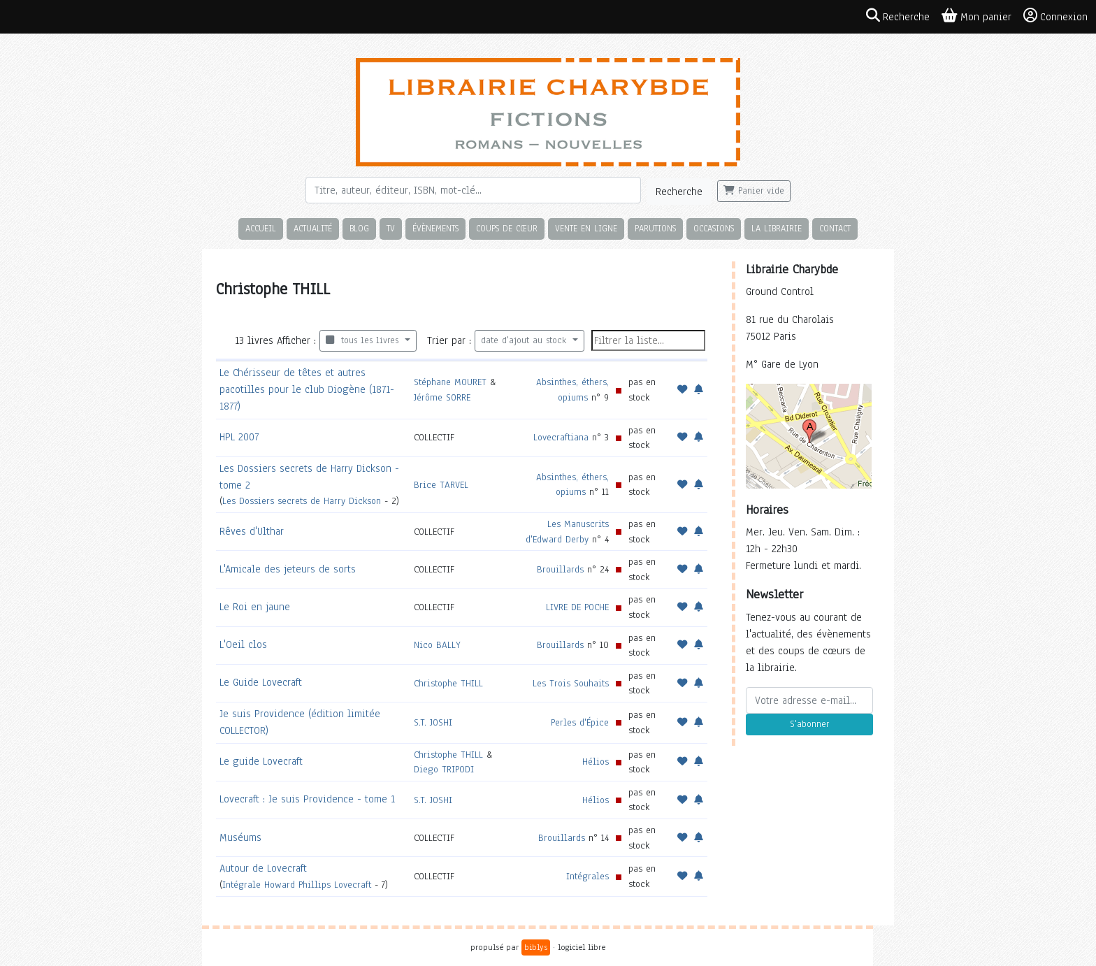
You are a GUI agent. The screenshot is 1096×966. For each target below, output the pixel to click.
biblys (535, 947)
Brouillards (560, 569)
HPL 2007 (239, 437)
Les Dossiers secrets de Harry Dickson (301, 500)
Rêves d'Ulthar (251, 531)
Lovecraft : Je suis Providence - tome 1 (307, 799)
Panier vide (753, 191)
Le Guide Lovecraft (260, 682)
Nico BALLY (437, 644)
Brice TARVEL (441, 484)
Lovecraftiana (561, 437)
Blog (359, 228)
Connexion (1055, 16)
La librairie (776, 228)
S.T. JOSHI (433, 722)
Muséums (240, 837)
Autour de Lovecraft (263, 868)
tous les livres (364, 340)
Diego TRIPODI (444, 769)
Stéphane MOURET (450, 382)
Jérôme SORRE (442, 397)
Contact (835, 228)
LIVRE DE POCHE (577, 607)
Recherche (679, 192)
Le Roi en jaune (254, 607)
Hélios (595, 761)
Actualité (313, 228)
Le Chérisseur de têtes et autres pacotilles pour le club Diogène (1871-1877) (306, 389)
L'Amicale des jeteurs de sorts (287, 569)
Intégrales (587, 876)
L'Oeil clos (243, 644)
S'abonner (809, 724)
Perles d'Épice (580, 722)
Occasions (713, 228)
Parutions (655, 228)
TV (391, 228)
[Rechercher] (473, 190)
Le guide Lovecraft (261, 761)
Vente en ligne (586, 228)
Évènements (435, 228)
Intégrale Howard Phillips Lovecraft (296, 884)
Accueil (260, 228)
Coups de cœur (507, 228)
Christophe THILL (448, 683)
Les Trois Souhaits (571, 683)
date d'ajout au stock (525, 340)
